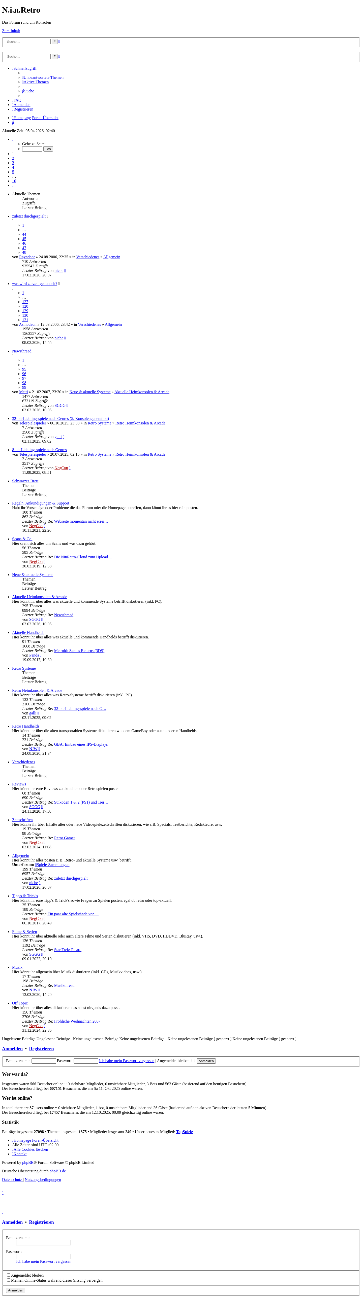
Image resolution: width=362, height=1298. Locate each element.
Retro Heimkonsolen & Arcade (140, 423)
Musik (17, 967)
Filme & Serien (24, 931)
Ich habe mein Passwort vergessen (126, 1061)
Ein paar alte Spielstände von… (73, 914)
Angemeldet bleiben (176, 1061)
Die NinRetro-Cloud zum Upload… (83, 557)
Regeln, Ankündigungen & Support (40, 503)
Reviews (19, 784)
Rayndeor (27, 257)
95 (24, 369)
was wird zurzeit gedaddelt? (34, 283)
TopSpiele (184, 1132)
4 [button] (13, 167)
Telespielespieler (32, 423)
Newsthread (21, 351)
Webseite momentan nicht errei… (81, 521)
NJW (33, 749)
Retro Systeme (99, 423)
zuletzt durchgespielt (29, 216)
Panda (34, 655)
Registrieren (41, 1048)
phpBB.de (58, 1171)
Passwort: (14, 1251)
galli (58, 437)
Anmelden (12, 1048)
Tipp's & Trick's (25, 896)
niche (58, 270)
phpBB (28, 1162)
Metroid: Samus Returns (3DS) (79, 650)
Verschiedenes (88, 257)
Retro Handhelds (25, 726)
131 (25, 320)
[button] (13, 139)
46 (24, 243)
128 (25, 306)
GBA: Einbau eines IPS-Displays (81, 744)
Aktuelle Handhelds (28, 632)
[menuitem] (43, 77)
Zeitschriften (22, 820)
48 (24, 252)
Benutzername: (18, 1238)
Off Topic (20, 1003)
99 (24, 387)
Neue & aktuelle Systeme (90, 392)
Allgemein (111, 257)
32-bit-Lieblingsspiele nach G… (80, 708)
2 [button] (13, 158)
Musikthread (64, 985)
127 (25, 302)
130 (25, 315)
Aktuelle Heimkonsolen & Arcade (141, 392)
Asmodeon (27, 324)
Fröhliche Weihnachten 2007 (77, 1021)
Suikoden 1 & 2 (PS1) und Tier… (81, 802)
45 (24, 239)
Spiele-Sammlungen (52, 864)
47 (24, 248)
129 (25, 311)
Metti (23, 392)
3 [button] (13, 163)
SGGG (60, 405)
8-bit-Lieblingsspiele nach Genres (39, 450)
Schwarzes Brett (25, 481)
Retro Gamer (64, 838)
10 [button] (14, 181)
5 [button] (13, 172)
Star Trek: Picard (67, 950)
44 (24, 234)
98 (24, 383)
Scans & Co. (22, 539)
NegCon (61, 468)
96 (24, 374)
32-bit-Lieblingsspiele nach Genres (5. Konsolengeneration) (60, 418)
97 (24, 378)
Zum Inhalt (11, 31)
